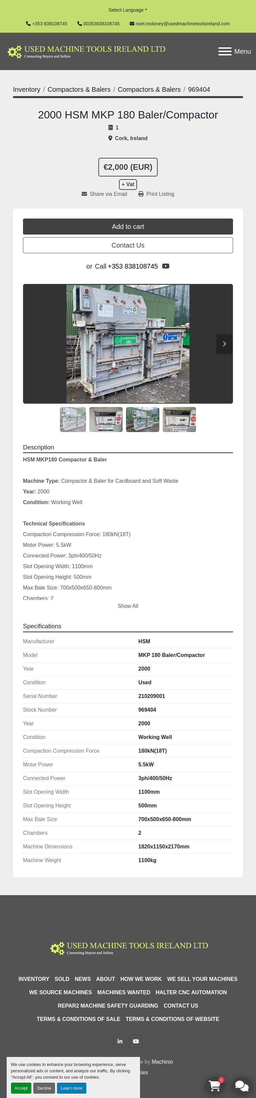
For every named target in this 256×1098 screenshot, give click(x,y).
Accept (21, 1088)
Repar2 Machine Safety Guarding (108, 1006)
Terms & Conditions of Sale (78, 1019)
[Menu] (225, 51)
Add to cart (128, 226)
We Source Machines (60, 992)
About (105, 979)
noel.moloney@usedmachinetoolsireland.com (183, 23)
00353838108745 (101, 23)
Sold (62, 979)
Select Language (126, 10)
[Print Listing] (156, 194)
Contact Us (128, 245)
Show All (128, 606)
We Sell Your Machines (202, 979)
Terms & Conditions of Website (172, 1019)
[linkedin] (120, 1041)
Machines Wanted (123, 992)
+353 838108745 (49, 23)
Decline (44, 1088)
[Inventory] (26, 89)
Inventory (33, 979)
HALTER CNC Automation (191, 992)
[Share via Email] (107, 194)
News (83, 979)
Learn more (71, 1088)
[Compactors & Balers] (79, 89)
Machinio (162, 1062)
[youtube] (166, 266)
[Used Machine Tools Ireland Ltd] (128, 947)
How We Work (141, 979)
